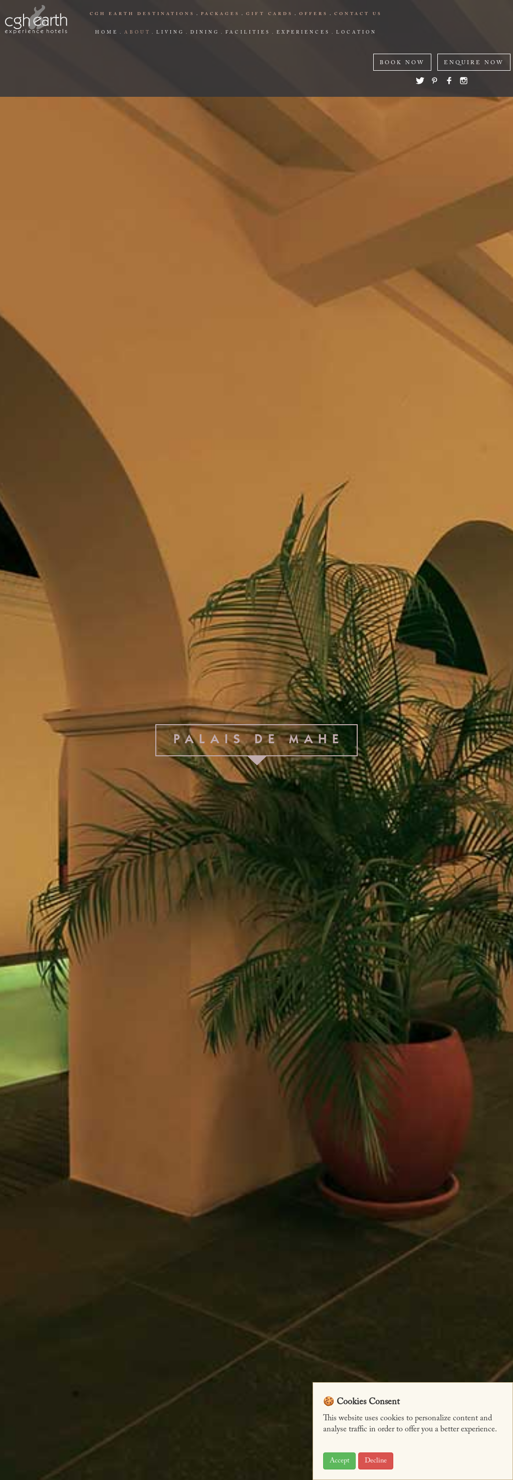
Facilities (248, 33)
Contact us (358, 14)
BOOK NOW (402, 63)
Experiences (303, 33)
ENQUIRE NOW (474, 63)
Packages (220, 14)
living (170, 33)
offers (313, 14)
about (137, 33)
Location (356, 33)
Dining (204, 33)
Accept (339, 1460)
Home (106, 33)
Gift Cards (269, 14)
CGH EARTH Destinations (142, 14)
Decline (376, 1460)
